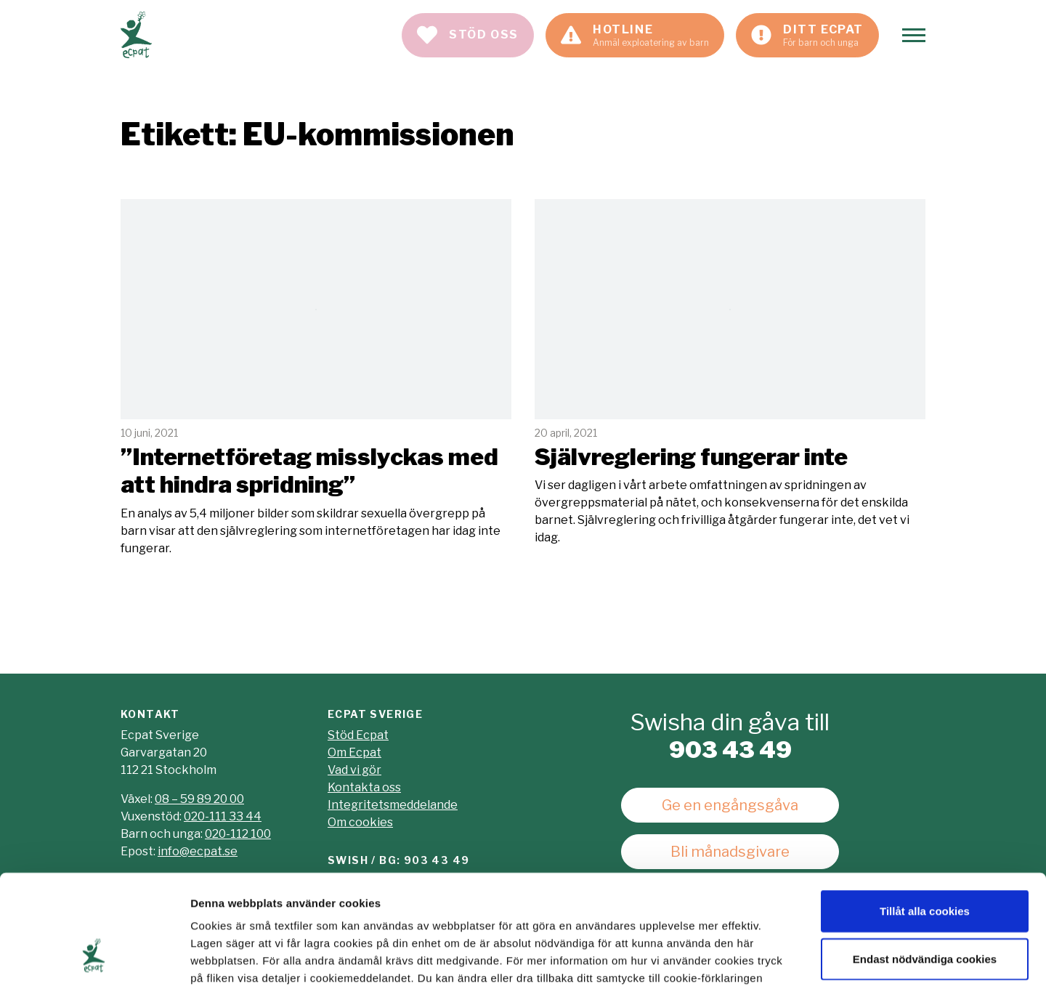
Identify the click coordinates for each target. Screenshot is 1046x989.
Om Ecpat (354, 752)
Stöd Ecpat (358, 735)
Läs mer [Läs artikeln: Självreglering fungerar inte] (730, 372)
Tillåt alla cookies (925, 817)
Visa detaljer (789, 960)
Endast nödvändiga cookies (925, 865)
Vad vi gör (354, 770)
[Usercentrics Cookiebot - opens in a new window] (94, 961)
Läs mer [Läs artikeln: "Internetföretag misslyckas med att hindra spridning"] (316, 378)
